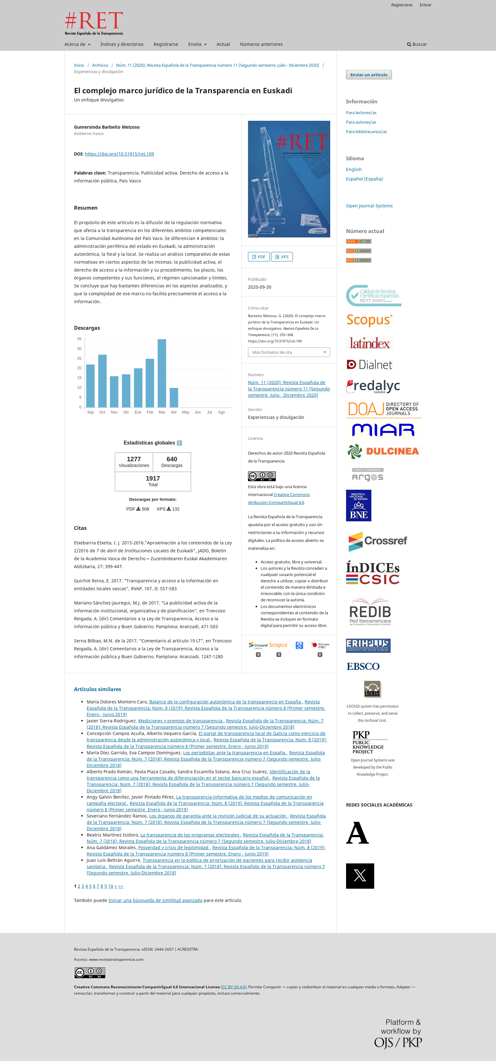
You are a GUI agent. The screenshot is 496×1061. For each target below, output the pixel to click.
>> (120, 886)
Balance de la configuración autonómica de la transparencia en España (225, 702)
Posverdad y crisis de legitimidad (174, 847)
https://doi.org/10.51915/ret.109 (119, 154)
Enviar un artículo (369, 74)
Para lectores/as (361, 112)
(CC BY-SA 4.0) (233, 987)
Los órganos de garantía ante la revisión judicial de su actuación (218, 816)
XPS (284, 257)
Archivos (100, 65)
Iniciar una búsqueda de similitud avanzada (155, 900)
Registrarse (166, 44)
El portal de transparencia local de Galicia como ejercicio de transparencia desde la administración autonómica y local (206, 736)
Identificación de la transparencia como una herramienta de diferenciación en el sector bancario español (198, 775)
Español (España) (364, 179)
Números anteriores (261, 44)
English (354, 169)
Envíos (195, 44)
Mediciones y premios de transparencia (181, 721)
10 (110, 886)
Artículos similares (97, 689)
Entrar (425, 5)
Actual (223, 44)
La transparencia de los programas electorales (190, 835)
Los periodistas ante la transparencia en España (235, 753)
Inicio (79, 65)
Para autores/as (361, 122)
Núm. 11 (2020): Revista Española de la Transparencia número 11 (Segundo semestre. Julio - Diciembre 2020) (217, 65)
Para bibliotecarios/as (366, 131)
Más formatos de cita (272, 352)
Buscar (417, 44)
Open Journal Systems (369, 206)
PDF (261, 257)
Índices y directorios (122, 44)
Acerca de (76, 44)
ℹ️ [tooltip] (179, 442)
